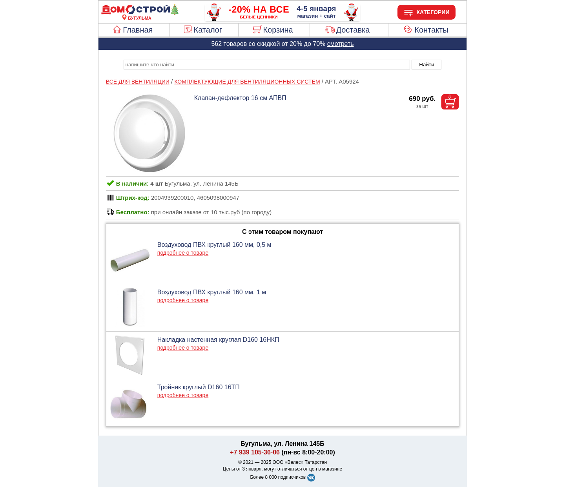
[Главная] (139, 13)
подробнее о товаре (182, 253)
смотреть (340, 43)
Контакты (431, 30)
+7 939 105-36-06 (255, 452)
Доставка (353, 30)
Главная (138, 30)
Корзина (278, 30)
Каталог (208, 30)
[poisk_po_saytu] (267, 64)
